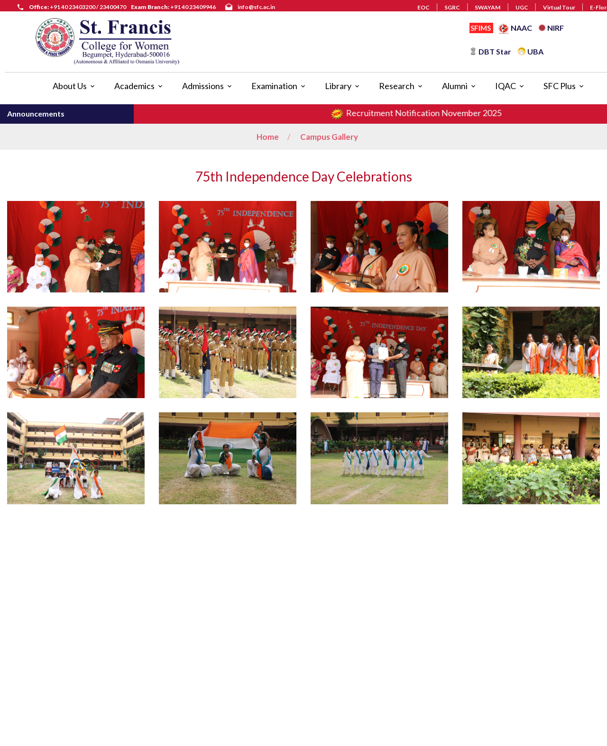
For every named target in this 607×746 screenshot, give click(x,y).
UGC (521, 7)
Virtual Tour (559, 7)
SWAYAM (487, 7)
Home (268, 137)
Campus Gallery (329, 137)
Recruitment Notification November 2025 (424, 113)
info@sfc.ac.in (256, 6)
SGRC (452, 7)
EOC (423, 7)
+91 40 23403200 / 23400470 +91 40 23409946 (122, 6)
